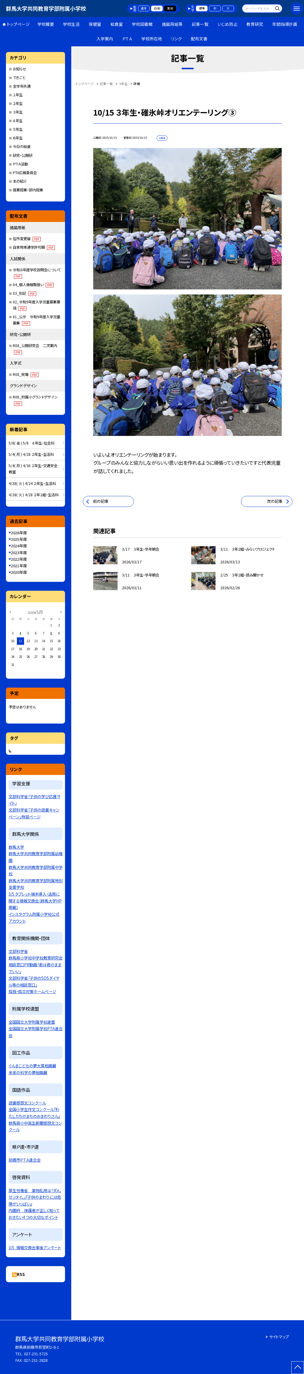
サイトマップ (279, 1337)
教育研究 (254, 24)
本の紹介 (20, 181)
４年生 (18, 120)
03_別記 (24, 293)
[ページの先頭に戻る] (298, 1368)
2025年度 (19, 539)
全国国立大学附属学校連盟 (32, 1022)
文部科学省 (18, 951)
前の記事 (100, 501)
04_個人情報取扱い (33, 284)
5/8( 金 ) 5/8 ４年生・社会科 (31, 443)
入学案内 (104, 39)
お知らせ (19, 69)
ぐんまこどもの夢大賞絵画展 (32, 1066)
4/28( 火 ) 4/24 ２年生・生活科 (32, 483)
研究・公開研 (22, 155)
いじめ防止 (228, 24)
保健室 (95, 24)
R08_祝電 (26, 374)
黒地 (170, 8)
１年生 (18, 94)
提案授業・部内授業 (28, 190)
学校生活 (71, 24)
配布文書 (199, 39)
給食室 (116, 24)
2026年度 (19, 532)
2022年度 (19, 559)
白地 (157, 8)
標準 (202, 8)
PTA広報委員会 (25, 172)
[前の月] (10, 612)
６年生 (18, 138)
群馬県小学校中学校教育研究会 (36, 958)
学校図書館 (142, 24)
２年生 (18, 103)
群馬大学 (16, 847)
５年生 (18, 129)
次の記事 (274, 501)
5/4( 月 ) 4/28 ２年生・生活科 (31, 454)
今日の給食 (22, 146)
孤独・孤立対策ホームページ (32, 991)
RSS (21, 1274)
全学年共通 (22, 86)
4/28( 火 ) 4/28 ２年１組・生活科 (33, 494)
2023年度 (19, 552)
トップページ (18, 24)
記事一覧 (200, 24)
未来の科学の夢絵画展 (28, 1072)
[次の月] (61, 612)
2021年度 (19, 565)
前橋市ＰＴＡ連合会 (25, 1160)
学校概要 (45, 24)
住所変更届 (27, 238)
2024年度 (19, 546)
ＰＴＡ (127, 39)
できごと (19, 77)
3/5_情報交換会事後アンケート (35, 1247)
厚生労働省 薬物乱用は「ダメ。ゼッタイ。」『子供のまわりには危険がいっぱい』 (35, 1197)
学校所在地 (151, 39)
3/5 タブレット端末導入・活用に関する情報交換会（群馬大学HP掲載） (35, 900)
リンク (176, 39)
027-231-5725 (36, 1353)
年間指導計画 (284, 24)
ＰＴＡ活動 (20, 164)
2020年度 (19, 572)
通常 (144, 8)
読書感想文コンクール (27, 1103)
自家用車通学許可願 (34, 247)
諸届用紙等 (172, 24)
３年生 (18, 112)
